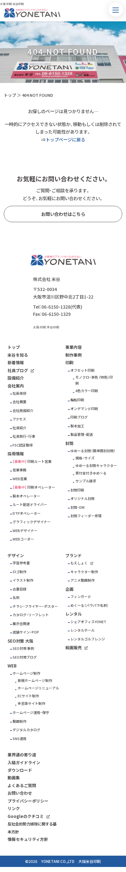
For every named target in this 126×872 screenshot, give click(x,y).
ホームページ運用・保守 (31, 712)
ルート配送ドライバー (30, 504)
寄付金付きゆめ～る (91, 473)
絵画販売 (73, 647)
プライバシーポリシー (28, 801)
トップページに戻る (65, 139)
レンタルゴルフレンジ (87, 639)
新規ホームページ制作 (35, 680)
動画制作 (19, 721)
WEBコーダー (23, 539)
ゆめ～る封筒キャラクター (96, 465)
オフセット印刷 (82, 370)
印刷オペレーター (41, 487)
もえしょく (79, 563)
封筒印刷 (77, 490)
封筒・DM (77, 507)
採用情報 (16, 454)
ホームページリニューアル (38, 688)
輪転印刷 (77, 400)
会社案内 (16, 386)
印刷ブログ (79, 417)
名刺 (16, 597)
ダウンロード (20, 770)
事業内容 (73, 347)
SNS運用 (19, 738)
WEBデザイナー (25, 530)
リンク (14, 808)
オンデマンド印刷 (84, 408)
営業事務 (19, 470)
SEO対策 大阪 (20, 641)
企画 (69, 589)
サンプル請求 (85, 481)
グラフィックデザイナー (32, 521)
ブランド (73, 555)
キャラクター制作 (84, 571)
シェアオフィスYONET (88, 621)
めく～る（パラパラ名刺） (89, 605)
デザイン (16, 555)
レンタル (73, 614)
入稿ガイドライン (24, 762)
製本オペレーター (26, 496)
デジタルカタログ (26, 729)
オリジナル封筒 (82, 498)
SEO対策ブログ (25, 657)
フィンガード (80, 596)
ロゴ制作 (19, 571)
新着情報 (16, 362)
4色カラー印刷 (86, 390)
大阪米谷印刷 (89, 861)
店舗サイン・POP (26, 632)
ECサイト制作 (28, 696)
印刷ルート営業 (39, 461)
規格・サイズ (85, 458)
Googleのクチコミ (26, 816)
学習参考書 (21, 563)
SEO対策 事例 (23, 648)
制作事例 (73, 355)
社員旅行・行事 (24, 436)
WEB (12, 666)
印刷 (69, 362)
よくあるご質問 (22, 785)
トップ (10, 95)
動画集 (14, 778)
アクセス (19, 419)
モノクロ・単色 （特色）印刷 (94, 380)
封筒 (69, 443)
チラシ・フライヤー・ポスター (35, 606)
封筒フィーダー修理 (85, 515)
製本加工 (77, 426)
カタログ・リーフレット (31, 614)
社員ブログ (18, 370)
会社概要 (19, 401)
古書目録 (19, 589)
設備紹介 (16, 378)
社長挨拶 (19, 393)
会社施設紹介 (23, 410)
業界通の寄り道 (22, 755)
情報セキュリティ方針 (28, 839)
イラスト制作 (23, 580)
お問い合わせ (20, 793)
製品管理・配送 (81, 434)
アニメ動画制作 (82, 580)
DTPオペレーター (27, 513)
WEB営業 (20, 478)
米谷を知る (18, 355)
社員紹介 (19, 428)
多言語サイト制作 (31, 703)
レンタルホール (82, 630)
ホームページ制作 (26, 673)
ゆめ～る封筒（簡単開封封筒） (93, 450)
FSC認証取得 (23, 445)
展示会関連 (21, 623)
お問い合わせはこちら (63, 214)
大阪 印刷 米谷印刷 (46, 327)
